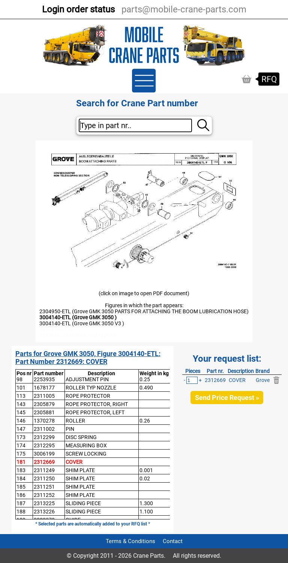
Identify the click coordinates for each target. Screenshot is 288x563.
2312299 (44, 437)
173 (21, 437)
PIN (70, 429)
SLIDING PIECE (83, 503)
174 (21, 445)
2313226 (44, 512)
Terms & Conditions (130, 541)
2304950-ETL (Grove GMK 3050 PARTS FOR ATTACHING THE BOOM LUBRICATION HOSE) (144, 311)
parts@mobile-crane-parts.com (184, 9)
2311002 (44, 429)
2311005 (44, 396)
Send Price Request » (227, 397)
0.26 (145, 421)
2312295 (44, 445)
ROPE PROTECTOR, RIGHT (97, 404)
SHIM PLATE (80, 470)
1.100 (146, 512)
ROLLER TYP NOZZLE (91, 388)
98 (19, 379)
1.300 (146, 503)
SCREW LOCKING (86, 454)
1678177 (44, 388)
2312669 (44, 462)
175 (21, 454)
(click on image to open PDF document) (144, 293)
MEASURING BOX (86, 445)
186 (21, 495)
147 (21, 429)
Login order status (78, 9)
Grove (263, 380)
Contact (173, 541)
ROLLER (75, 421)
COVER (74, 462)
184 (21, 478)
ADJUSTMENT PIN (87, 379)
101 (21, 388)
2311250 (44, 478)
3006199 (44, 454)
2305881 (44, 412)
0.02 (145, 478)
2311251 (44, 487)
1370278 (44, 421)
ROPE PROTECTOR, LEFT (95, 412)
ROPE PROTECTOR (88, 396)
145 (21, 412)
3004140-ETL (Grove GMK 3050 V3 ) (81, 323)
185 (21, 487)
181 (21, 462)
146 (21, 421)
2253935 (44, 379)
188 (21, 512)
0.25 (145, 379)
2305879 (44, 404)
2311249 (44, 470)
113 (21, 396)
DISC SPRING (81, 437)
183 (21, 470)
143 (21, 404)
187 (21, 503)
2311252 (44, 495)
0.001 (146, 470)
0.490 (146, 388)
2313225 (44, 503)
